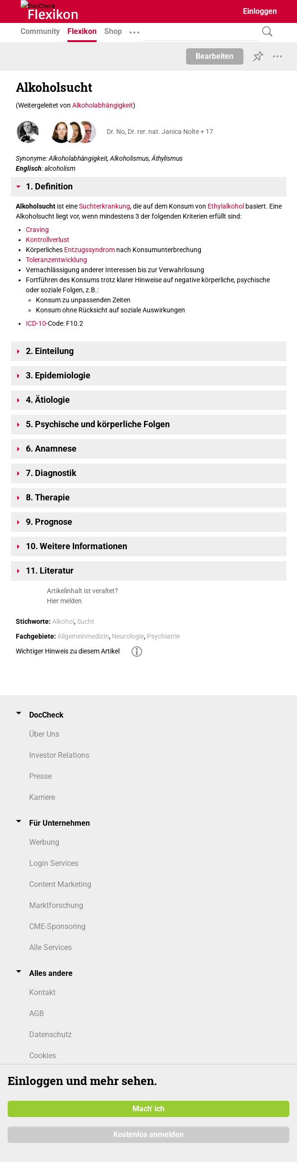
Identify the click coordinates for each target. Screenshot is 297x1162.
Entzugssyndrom (89, 250)
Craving (37, 229)
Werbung (44, 842)
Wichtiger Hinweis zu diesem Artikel (68, 651)
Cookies (42, 1055)
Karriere (42, 797)
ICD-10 (36, 323)
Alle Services (50, 947)
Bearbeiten (214, 56)
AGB (36, 1013)
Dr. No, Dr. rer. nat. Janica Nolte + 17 (160, 131)
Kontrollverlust (47, 239)
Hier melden (64, 601)
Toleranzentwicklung (56, 260)
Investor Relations (59, 755)
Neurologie (128, 636)
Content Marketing (60, 884)
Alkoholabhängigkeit (102, 105)
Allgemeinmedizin (83, 636)
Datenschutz (50, 1034)
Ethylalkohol (226, 206)
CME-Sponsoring (57, 926)
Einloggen (260, 11)
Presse (40, 776)
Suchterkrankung (104, 206)
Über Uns (44, 734)
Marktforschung (56, 905)
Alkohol (63, 621)
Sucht (85, 621)
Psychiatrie (163, 636)
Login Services (53, 863)
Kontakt (42, 992)
